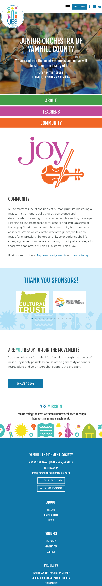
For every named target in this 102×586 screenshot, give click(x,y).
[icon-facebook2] (89, 6)
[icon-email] (99, 6)
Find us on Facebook (51, 480)
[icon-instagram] (94, 6)
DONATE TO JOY (25, 383)
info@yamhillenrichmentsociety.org (51, 473)
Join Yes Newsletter (51, 488)
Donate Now (79, 6)
